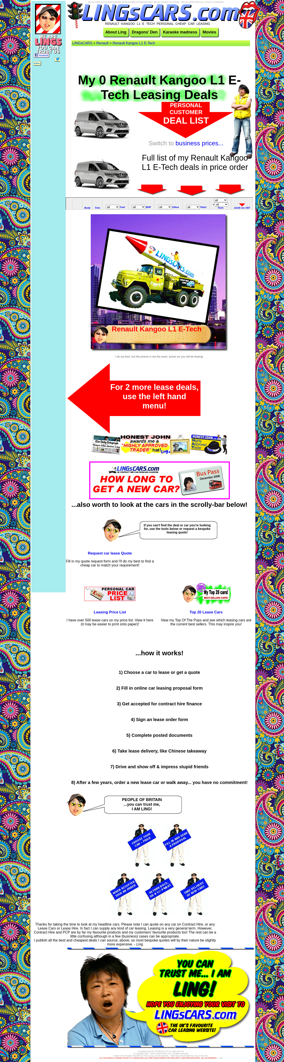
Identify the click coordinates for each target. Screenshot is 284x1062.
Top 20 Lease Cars (206, 612)
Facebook (41, 55)
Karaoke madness (180, 32)
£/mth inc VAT (242, 207)
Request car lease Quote (110, 553)
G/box (175, 207)
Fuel (122, 207)
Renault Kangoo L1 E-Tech (133, 43)
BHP (148, 207)
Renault (102, 43)
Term (221, 207)
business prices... (199, 143)
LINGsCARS (82, 43)
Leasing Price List (110, 612)
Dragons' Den (145, 32)
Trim (97, 207)
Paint (203, 207)
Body (87, 207)
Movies (209, 32)
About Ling (115, 32)
